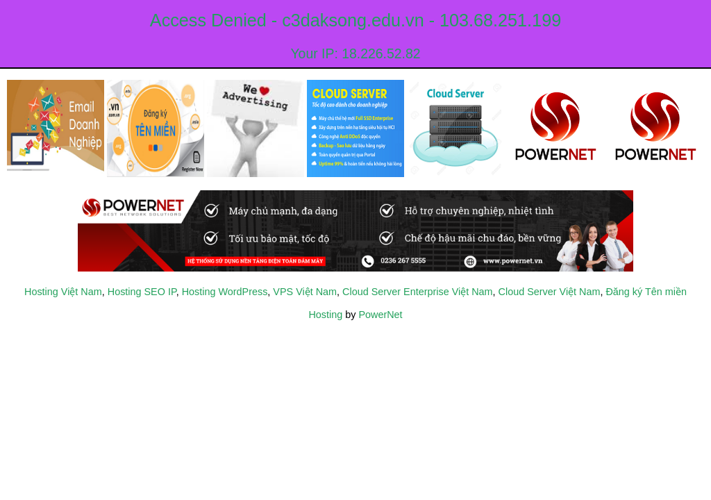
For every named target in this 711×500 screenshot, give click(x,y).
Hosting (325, 314)
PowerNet (380, 314)
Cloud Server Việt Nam (550, 291)
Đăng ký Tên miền (646, 291)
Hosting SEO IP (142, 291)
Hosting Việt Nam (63, 291)
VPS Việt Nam (305, 291)
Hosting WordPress (225, 291)
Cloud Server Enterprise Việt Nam (417, 291)
